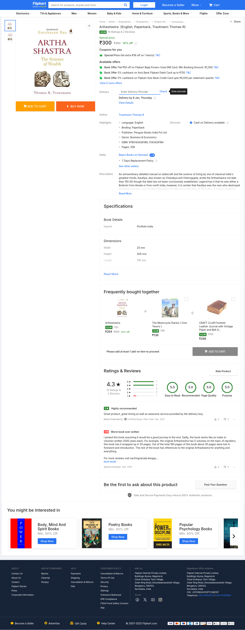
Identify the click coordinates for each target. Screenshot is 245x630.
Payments (76, 573)
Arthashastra (112, 322)
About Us (16, 577)
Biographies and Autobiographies (143, 21)
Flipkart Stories (19, 586)
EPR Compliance (108, 599)
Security (104, 582)
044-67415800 (223, 595)
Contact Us (17, 573)
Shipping (75, 577)
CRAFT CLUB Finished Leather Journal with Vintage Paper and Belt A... (216, 326)
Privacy (104, 586)
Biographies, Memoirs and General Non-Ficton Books (126, 21)
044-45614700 (206, 595)
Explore (39, 6)
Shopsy (45, 582)
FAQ (73, 586)
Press (14, 590)
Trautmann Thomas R (131, 114)
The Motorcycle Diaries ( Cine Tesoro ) (169, 324)
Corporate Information (23, 594)
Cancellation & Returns (82, 582)
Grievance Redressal (110, 594)
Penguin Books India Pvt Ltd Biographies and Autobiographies (161, 21)
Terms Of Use (107, 577)
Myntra (44, 573)
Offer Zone (222, 13)
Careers (15, 582)
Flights (204, 13)
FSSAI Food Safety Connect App (114, 605)
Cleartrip (45, 577)
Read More (111, 274)
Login (144, 5)
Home (102, 21)
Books (112, 21)
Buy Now (75, 106)
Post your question (215, 484)
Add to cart (35, 106)
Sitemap (104, 590)
